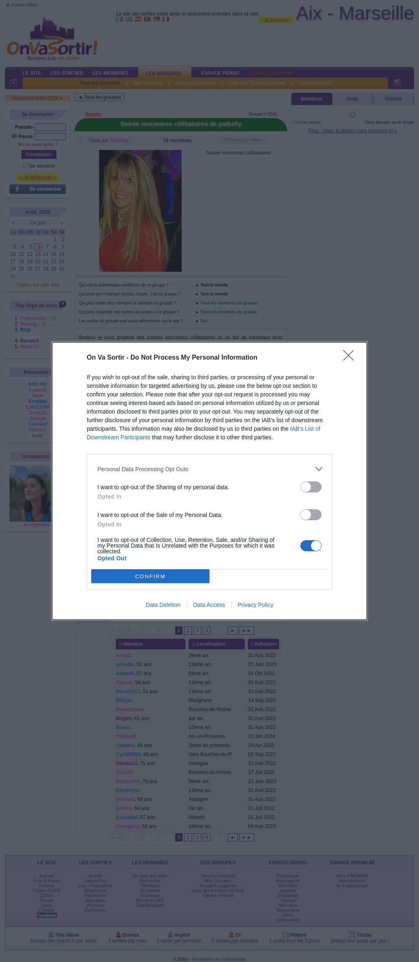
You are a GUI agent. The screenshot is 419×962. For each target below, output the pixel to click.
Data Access (209, 605)
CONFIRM (150, 576)
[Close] (351, 358)
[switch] (311, 486)
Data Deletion (163, 605)
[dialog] (209, 481)
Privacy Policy (255, 605)
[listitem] (209, 469)
